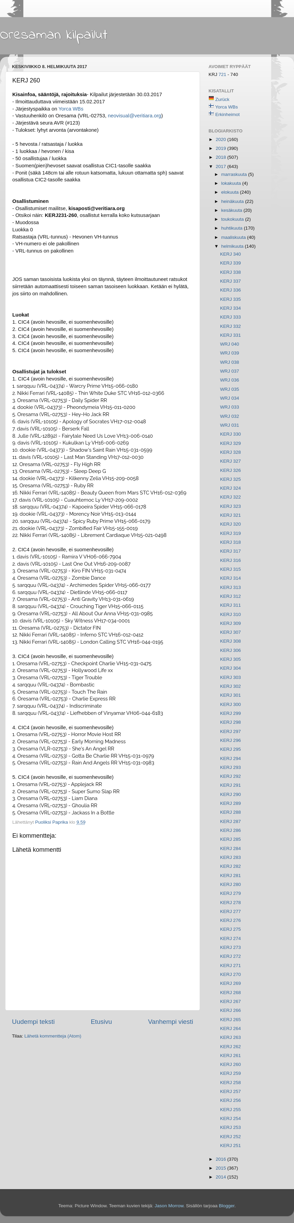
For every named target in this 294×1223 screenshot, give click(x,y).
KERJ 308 (230, 641)
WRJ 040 (229, 344)
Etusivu (101, 1021)
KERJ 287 (230, 821)
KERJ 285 (230, 839)
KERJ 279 (230, 893)
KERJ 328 (230, 452)
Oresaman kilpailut (54, 35)
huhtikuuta (232, 228)
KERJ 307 (230, 632)
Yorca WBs (70, 109)
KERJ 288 (230, 812)
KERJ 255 (230, 1109)
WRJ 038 (229, 362)
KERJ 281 (230, 875)
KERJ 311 (230, 605)
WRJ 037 (229, 371)
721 (222, 74)
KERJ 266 (230, 1010)
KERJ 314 (230, 578)
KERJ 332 (230, 326)
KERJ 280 (230, 884)
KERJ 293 (230, 767)
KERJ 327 (230, 461)
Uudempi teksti (33, 1021)
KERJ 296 (230, 740)
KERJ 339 (230, 263)
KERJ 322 (230, 497)
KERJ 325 (230, 479)
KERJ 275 (230, 929)
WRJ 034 (229, 398)
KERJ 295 (230, 749)
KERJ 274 (230, 938)
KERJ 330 (230, 434)
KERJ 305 (230, 659)
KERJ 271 (230, 965)
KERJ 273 (230, 947)
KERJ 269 (230, 983)
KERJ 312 (230, 596)
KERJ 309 (230, 623)
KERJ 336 (230, 290)
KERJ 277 (230, 911)
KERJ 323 (230, 506)
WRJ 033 (229, 407)
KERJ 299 (230, 713)
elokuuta (230, 192)
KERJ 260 (230, 1064)
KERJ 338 (230, 272)
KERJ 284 (230, 848)
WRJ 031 (229, 425)
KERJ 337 (230, 281)
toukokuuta (233, 219)
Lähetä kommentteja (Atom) (52, 1036)
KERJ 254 (230, 1118)
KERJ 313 (230, 587)
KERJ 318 (230, 542)
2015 (221, 1168)
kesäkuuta (232, 210)
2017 (221, 166)
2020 (221, 139)
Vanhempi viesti (170, 1021)
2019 (221, 148)
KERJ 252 (230, 1136)
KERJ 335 (230, 299)
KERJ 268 (230, 992)
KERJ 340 (230, 254)
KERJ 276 (230, 920)
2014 (221, 1177)
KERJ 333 (230, 317)
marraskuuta (234, 174)
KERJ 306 (230, 650)
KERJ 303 (230, 677)
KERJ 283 (230, 857)
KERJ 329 (230, 443)
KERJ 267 (230, 1001)
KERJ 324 (230, 488)
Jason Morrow (169, 1205)
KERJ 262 (230, 1046)
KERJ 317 (230, 551)
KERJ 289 (230, 803)
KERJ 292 (230, 776)
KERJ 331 (230, 335)
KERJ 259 (230, 1073)
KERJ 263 (230, 1037)
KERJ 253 (230, 1127)
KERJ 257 (230, 1091)
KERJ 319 (230, 533)
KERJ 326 (230, 470)
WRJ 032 (229, 416)
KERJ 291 (230, 785)
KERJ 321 (230, 515)
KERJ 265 (230, 1019)
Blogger (227, 1205)
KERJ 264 (230, 1028)
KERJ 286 (230, 830)
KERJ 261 (230, 1055)
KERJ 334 (230, 308)
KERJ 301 (230, 695)
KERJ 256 (230, 1100)
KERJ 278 (230, 902)
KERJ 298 (230, 722)
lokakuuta (231, 183)
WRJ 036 (229, 380)
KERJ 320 (230, 524)
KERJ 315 (230, 569)
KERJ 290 (230, 794)
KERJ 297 (230, 731)
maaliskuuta (234, 237)
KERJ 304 (230, 668)
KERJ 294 (230, 758)
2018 (221, 157)
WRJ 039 (229, 353)
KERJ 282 (230, 866)
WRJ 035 (229, 389)
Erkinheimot (227, 114)
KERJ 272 (230, 956)
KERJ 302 (230, 686)
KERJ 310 (230, 614)
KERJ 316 (230, 560)
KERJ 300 (230, 704)
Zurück (222, 99)
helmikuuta (233, 246)
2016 (221, 1159)
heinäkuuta (233, 201)
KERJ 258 (230, 1082)
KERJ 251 (230, 1145)
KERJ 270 (230, 974)
